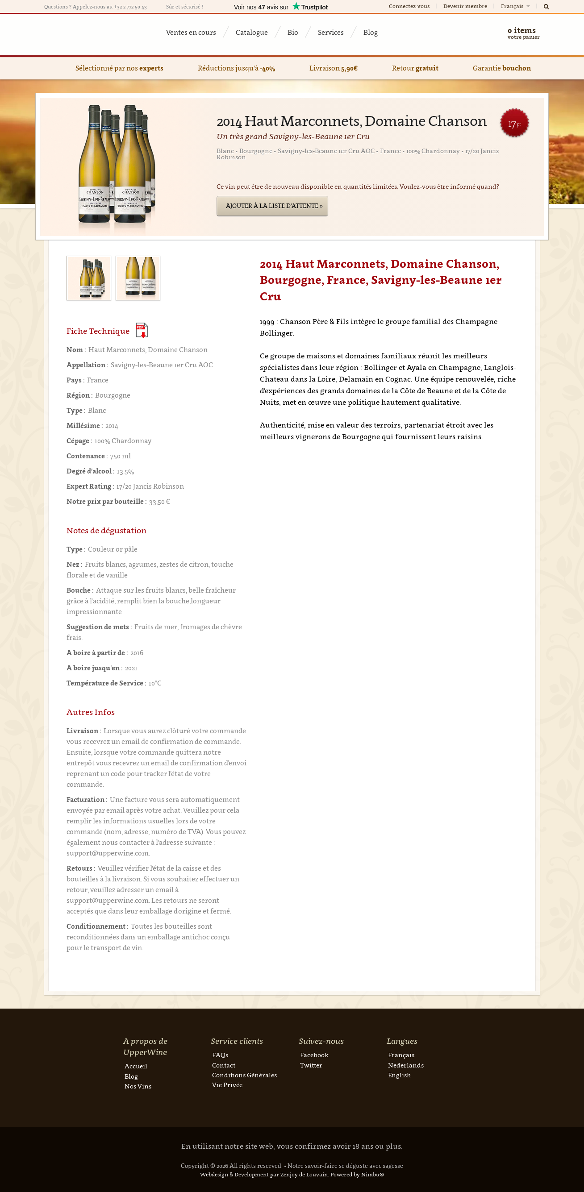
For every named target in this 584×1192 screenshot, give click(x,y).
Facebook (314, 1055)
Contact (223, 1065)
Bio (293, 32)
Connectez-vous (409, 6)
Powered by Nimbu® (357, 1174)
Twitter (311, 1065)
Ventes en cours (191, 32)
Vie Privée (227, 1084)
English (399, 1075)
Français (516, 6)
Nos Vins (138, 1086)
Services (331, 32)
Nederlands (406, 1065)
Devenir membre (465, 6)
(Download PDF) (142, 330)
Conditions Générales (244, 1075)
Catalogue (252, 32)
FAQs (220, 1055)
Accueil (136, 1066)
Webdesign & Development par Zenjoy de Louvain (264, 1174)
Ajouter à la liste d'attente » (274, 205)
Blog (370, 32)
